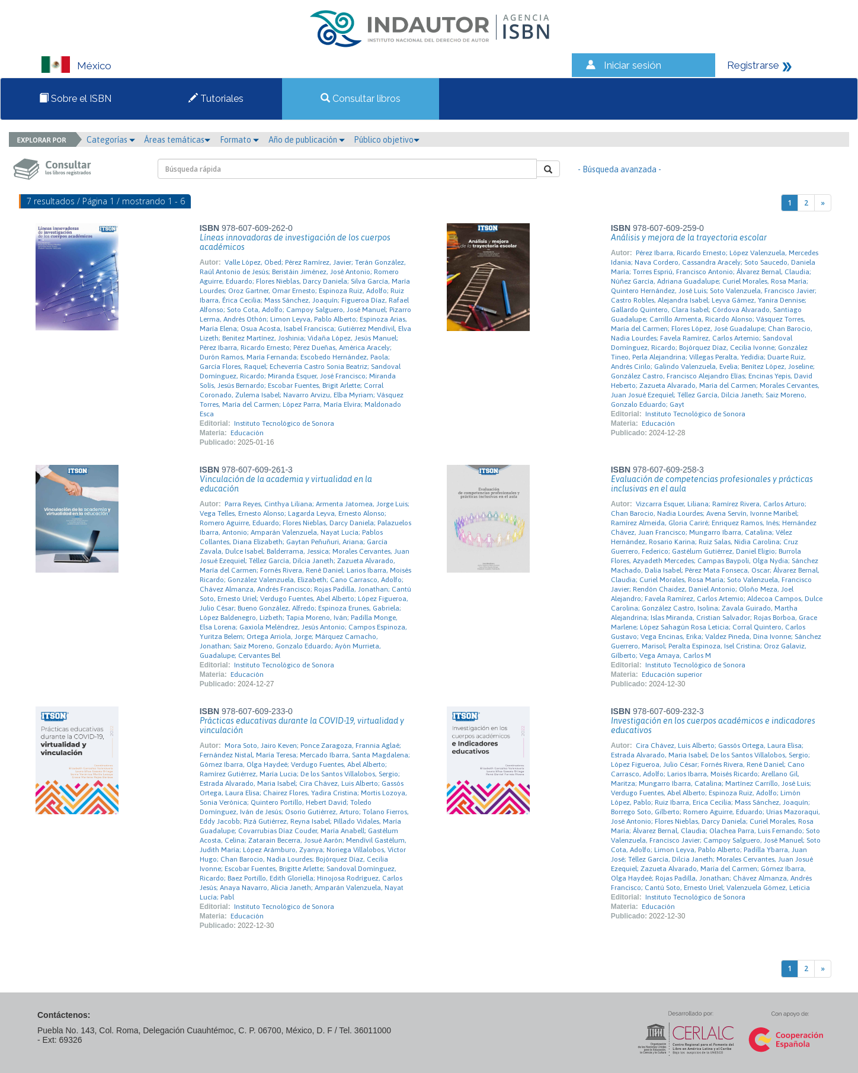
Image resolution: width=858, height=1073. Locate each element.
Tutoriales (216, 98)
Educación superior (672, 674)
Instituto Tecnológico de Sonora (284, 423)
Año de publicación (306, 139)
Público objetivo (387, 139)
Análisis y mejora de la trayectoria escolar (689, 237)
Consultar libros (361, 98)
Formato (239, 139)
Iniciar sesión (632, 65)
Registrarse (753, 65)
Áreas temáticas (177, 139)
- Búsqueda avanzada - (619, 169)
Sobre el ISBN (75, 98)
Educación (247, 433)
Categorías (111, 139)
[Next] (822, 202)
